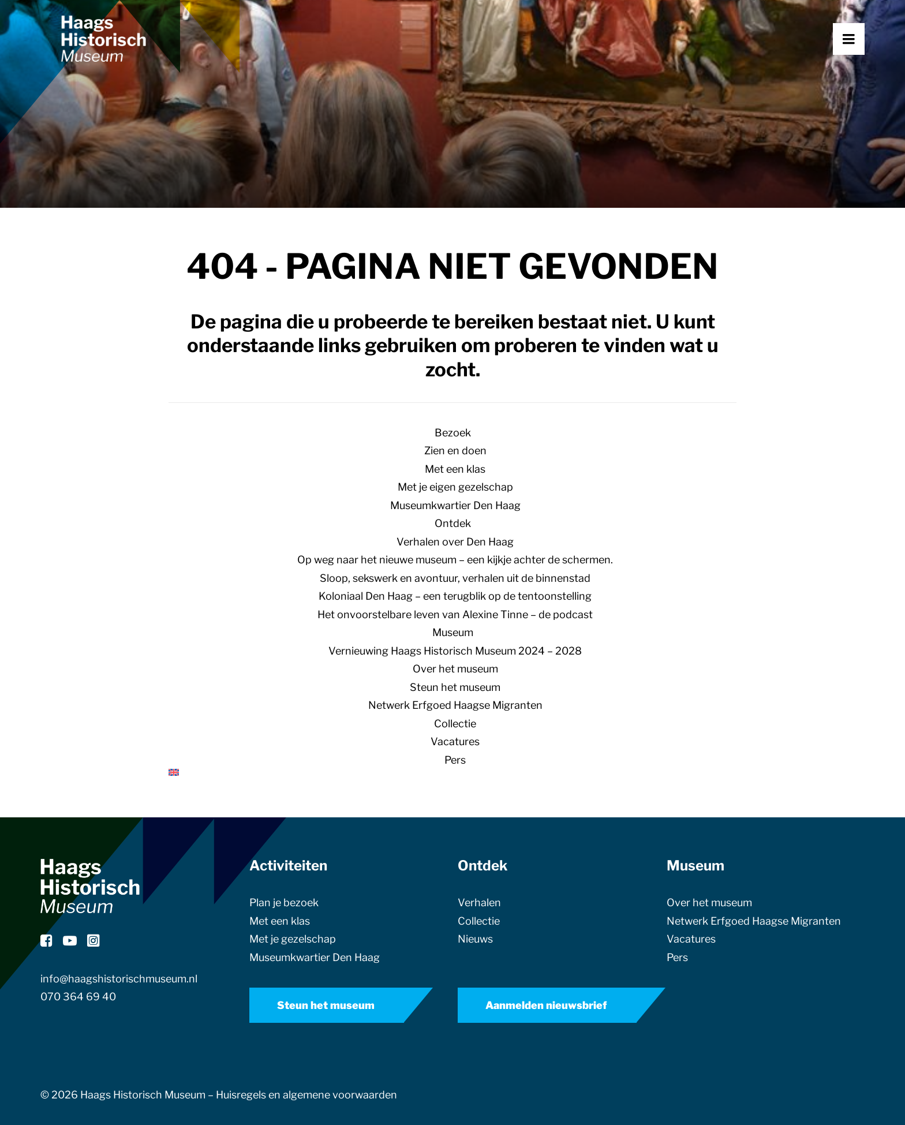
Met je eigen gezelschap (455, 487)
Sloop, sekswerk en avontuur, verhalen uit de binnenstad (455, 578)
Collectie (455, 723)
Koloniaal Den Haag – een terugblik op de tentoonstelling (455, 596)
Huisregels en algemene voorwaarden (306, 1095)
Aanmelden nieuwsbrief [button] (546, 1005)
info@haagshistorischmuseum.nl (118, 979)
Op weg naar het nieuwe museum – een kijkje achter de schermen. (455, 560)
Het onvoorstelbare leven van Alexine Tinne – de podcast (455, 614)
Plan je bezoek (284, 902)
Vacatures (455, 741)
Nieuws (475, 939)
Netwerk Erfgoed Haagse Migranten (455, 705)
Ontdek (453, 523)
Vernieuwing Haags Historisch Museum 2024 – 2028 (455, 651)
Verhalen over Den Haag (455, 542)
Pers (455, 760)
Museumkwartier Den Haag (455, 505)
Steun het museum (455, 687)
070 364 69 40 (78, 997)
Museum (452, 632)
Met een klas (455, 469)
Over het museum (455, 669)
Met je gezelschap (292, 939)
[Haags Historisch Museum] (135, 67)
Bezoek (453, 433)
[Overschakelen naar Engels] (452, 772)
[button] (864, 67)
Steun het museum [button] (326, 1005)
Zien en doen (455, 450)
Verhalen (479, 902)
